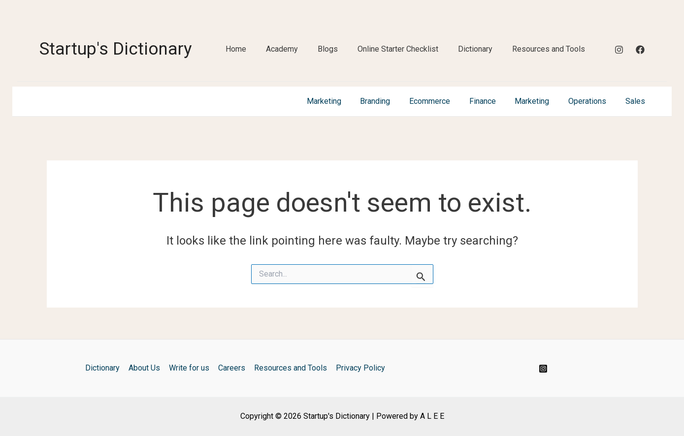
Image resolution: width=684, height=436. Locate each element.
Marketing (345, 101)
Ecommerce (444, 101)
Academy (282, 49)
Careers (231, 368)
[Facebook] (640, 49)
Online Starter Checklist (398, 49)
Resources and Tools (548, 49)
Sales (637, 101)
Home (236, 49)
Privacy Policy (358, 368)
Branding (393, 101)
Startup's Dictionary (115, 49)
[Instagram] (619, 49)
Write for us (189, 368)
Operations (592, 101)
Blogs (328, 49)
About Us (146, 368)
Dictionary (475, 49)
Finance (494, 101)
